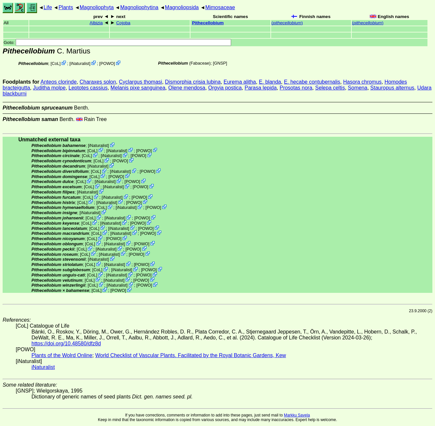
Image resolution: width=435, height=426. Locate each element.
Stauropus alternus (392, 88)
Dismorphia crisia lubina (193, 82)
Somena (357, 88)
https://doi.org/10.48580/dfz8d (66, 343)
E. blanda (270, 82)
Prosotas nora (296, 88)
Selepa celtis (330, 88)
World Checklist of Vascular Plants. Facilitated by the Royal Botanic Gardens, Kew (190, 355)
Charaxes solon (98, 82)
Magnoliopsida (182, 7)
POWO (107, 63)
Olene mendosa (186, 88)
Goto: (117, 42)
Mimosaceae (220, 7)
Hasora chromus (362, 82)
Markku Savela (297, 415)
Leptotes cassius (88, 88)
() (287, 22)
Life (48, 7)
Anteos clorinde (59, 82)
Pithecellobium (208, 22)
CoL (55, 63)
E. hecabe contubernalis (312, 82)
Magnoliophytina (139, 7)
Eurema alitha (240, 82)
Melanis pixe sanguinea (137, 88)
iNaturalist (79, 63)
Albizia (96, 22)
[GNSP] (220, 63)
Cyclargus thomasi (140, 82)
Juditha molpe (49, 88)
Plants (65, 7)
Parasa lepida (261, 88)
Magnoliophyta (97, 7)
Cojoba (123, 22)
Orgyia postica (225, 88)
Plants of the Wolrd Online (61, 355)
